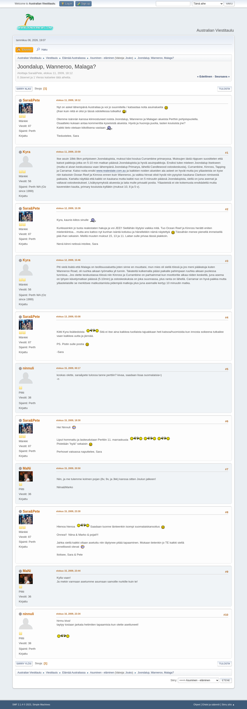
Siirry (173, 680)
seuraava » (222, 76)
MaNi (27, 468)
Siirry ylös (23, 663)
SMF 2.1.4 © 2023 (21, 704)
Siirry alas (23, 89)
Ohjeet (196, 704)
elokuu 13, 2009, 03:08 (68, 316)
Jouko (128, 57)
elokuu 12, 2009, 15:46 (68, 260)
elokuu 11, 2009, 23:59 (68, 151)
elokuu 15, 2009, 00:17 (68, 368)
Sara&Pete (31, 100)
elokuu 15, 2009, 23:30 (68, 511)
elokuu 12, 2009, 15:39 (68, 208)
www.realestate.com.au (111, 170)
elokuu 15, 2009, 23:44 (68, 570)
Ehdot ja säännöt (211, 704)
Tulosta (224, 89)
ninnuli (28, 368)
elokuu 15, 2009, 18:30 (68, 420)
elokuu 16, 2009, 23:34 (68, 613)
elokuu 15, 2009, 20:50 (68, 468)
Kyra (26, 152)
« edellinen (204, 76)
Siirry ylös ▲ (228, 704)
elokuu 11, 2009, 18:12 (68, 100)
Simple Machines (41, 704)
